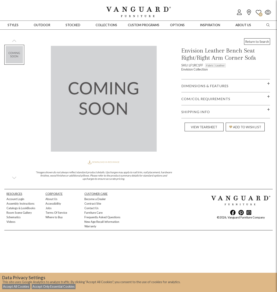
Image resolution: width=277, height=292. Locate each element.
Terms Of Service (56, 212)
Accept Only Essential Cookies (53, 286)
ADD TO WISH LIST (245, 127)
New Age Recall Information (101, 221)
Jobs (48, 208)
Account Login (15, 199)
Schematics (13, 217)
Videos (10, 221)
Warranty (90, 226)
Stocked (73, 25)
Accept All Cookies (16, 286)
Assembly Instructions (20, 203)
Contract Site (92, 203)
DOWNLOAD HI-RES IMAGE (103, 162)
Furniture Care (93, 212)
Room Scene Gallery (19, 212)
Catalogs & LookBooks (20, 208)
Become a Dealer (95, 199)
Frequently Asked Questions (102, 217)
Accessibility (53, 203)
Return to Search (257, 41)
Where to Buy (54, 217)
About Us (51, 199)
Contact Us (91, 208)
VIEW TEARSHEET (204, 127)
